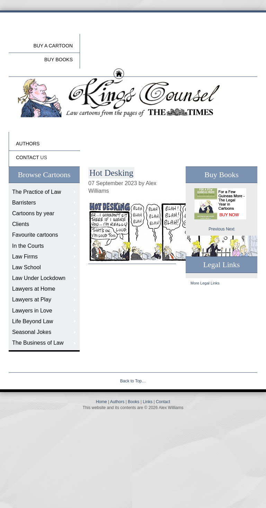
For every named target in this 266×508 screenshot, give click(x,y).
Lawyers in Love (32, 311)
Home (101, 401)
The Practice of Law (36, 192)
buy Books (58, 59)
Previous (217, 229)
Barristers (24, 203)
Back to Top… (133, 381)
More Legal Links (205, 283)
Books (133, 401)
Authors (117, 401)
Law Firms (25, 257)
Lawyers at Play (31, 299)
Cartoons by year (33, 213)
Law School (26, 267)
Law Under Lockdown (38, 278)
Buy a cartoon (53, 45)
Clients (20, 224)
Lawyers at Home (33, 289)
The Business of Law (38, 343)
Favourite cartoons (35, 235)
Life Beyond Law (32, 321)
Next (230, 229)
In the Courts (28, 246)
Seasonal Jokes (31, 332)
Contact (163, 401)
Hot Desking (111, 173)
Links (147, 401)
